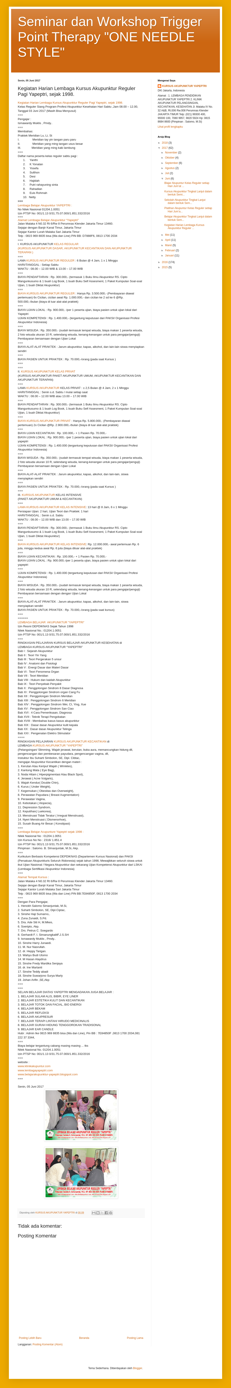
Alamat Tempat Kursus (32, 877)
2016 (165, 262)
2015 (165, 267)
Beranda (84, 1338)
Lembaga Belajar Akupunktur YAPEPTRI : (45, 205)
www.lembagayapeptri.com (35, 1070)
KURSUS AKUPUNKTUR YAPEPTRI (184, 86)
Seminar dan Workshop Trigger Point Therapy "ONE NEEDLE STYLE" (110, 37)
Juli (167, 173)
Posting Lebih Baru (30, 1338)
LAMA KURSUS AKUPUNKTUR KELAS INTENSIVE (52, 507)
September (172, 163)
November (171, 152)
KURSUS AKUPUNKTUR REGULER (50, 260)
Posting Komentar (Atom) (48, 1344)
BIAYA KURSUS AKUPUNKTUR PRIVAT (44, 420)
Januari (170, 255)
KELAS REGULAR (66, 244)
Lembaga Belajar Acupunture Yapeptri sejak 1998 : (51, 831)
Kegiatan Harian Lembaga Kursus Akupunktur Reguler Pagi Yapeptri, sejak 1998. (70, 102)
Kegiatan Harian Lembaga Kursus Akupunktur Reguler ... (184, 226)
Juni (168, 178)
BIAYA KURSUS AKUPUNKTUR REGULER (46, 293)
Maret (169, 245)
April (168, 239)
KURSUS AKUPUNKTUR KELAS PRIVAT (48, 371)
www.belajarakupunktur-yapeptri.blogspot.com (48, 1074)
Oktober (170, 157)
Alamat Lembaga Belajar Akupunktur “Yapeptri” (48, 220)
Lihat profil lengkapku (170, 126)
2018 (165, 142)
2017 (165, 147)
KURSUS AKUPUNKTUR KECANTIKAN (80, 741)
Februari (170, 250)
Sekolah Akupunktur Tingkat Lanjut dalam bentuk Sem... (184, 201)
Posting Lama (135, 1338)
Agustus (170, 168)
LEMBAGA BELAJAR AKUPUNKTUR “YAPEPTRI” (51, 622)
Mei (167, 234)
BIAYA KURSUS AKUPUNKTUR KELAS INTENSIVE (52, 544)
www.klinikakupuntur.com (34, 1066)
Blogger (137, 1368)
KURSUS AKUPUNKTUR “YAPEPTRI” (58, 745)
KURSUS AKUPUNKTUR (43, 388)
